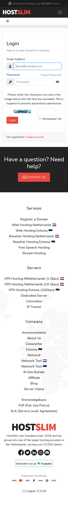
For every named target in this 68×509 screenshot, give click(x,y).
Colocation (34, 301)
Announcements (34, 332)
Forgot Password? (51, 75)
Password (13, 75)
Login (12, 120)
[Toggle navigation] (60, 12)
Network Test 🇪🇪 (34, 366)
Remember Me (51, 119)
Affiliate (34, 378)
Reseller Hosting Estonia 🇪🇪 (34, 242)
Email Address (16, 59)
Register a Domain (34, 219)
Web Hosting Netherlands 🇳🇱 (34, 225)
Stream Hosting (34, 253)
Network (34, 355)
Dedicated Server (34, 295)
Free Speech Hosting (34, 247)
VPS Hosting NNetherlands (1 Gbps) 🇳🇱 (34, 278)
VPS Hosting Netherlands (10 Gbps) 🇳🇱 (34, 284)
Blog (34, 383)
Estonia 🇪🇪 (34, 349)
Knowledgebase (34, 400)
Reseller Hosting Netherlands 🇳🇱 (34, 236)
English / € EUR (34, 491)
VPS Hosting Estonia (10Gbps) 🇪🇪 (34, 290)
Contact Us (34, 177)
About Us (34, 338)
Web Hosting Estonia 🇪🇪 (34, 230)
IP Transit (34, 307)
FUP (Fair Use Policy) (34, 405)
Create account (34, 137)
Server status (34, 389)
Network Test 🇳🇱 (34, 361)
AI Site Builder (34, 372)
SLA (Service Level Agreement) (34, 411)
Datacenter (34, 344)
